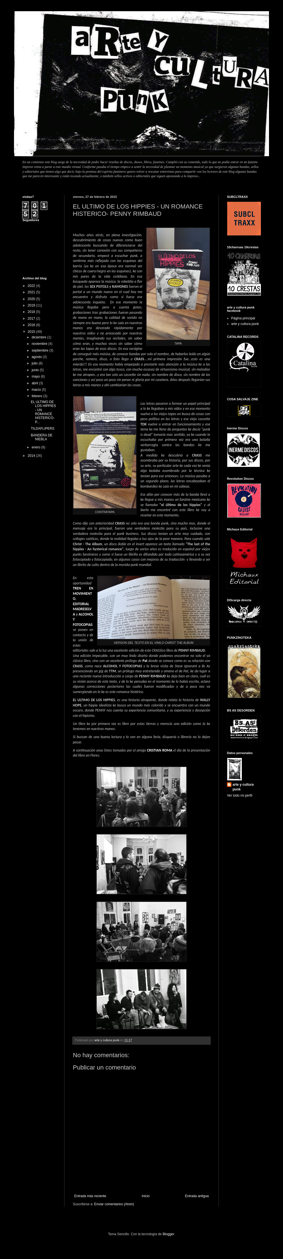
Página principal (243, 318)
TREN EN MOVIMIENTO (83, 593)
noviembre (40, 344)
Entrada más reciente (90, 1196)
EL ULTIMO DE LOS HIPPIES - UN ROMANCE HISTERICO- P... (43, 412)
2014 (32, 456)
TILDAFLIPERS (42, 428)
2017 (32, 318)
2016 (32, 325)
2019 (32, 305)
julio (35, 363)
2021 (32, 292)
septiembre (40, 350)
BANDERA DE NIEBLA (41, 437)
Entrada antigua (197, 1196)
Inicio (146, 1196)
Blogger (168, 1234)
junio (36, 370)
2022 (32, 286)
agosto (37, 357)
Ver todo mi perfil (239, 795)
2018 (32, 312)
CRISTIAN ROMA (159, 750)
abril (35, 383)
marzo (37, 390)
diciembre (39, 337)
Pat (144, 660)
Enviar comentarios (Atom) (114, 1204)
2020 (32, 299)
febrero (37, 396)
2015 (32, 332)
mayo (36, 376)
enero (36, 447)
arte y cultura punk (245, 324)
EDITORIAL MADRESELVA (82, 609)
